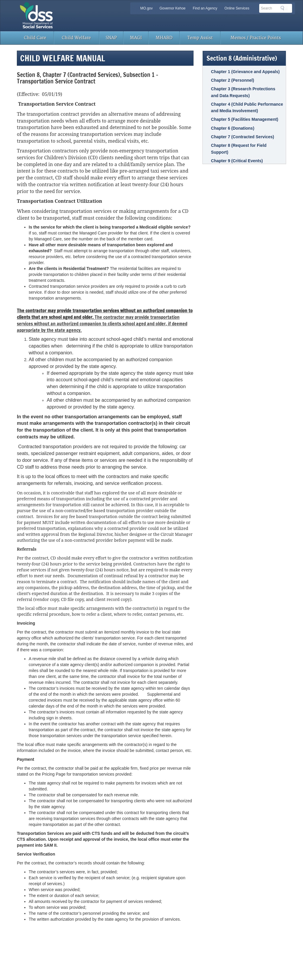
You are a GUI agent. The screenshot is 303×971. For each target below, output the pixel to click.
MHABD (164, 37)
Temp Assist (200, 37)
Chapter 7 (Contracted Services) (242, 136)
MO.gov (146, 8)
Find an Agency (205, 8)
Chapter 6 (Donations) (232, 128)
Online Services (236, 8)
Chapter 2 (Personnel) (232, 80)
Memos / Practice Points (256, 37)
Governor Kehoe (172, 8)
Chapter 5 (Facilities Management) (244, 119)
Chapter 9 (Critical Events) (237, 160)
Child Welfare (76, 37)
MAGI (136, 37)
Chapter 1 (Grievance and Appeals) (245, 71)
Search (284, 8)
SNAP (111, 37)
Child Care (35, 37)
